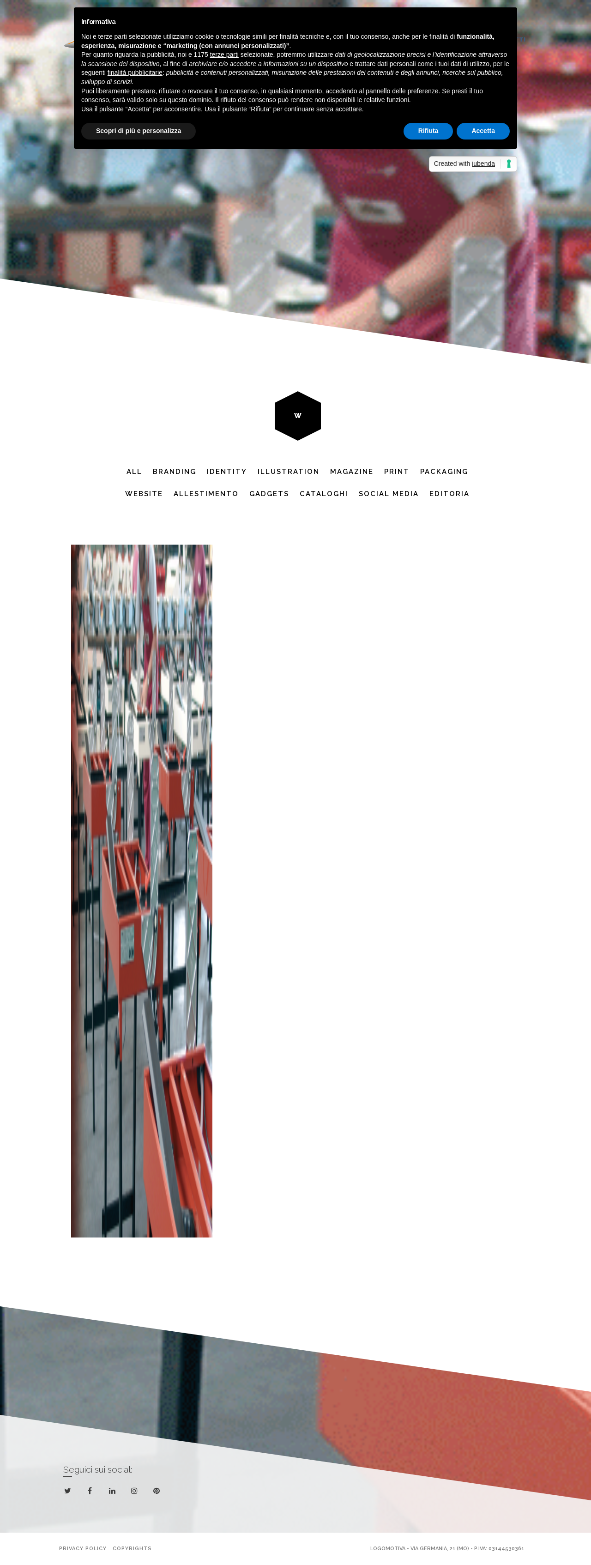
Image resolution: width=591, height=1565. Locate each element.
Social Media (389, 494)
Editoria (449, 494)
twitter (69, 1492)
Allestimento (206, 494)
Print (397, 471)
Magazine (352, 471)
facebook (91, 1491)
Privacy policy (83, 1549)
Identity (227, 471)
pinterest (158, 1492)
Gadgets (269, 494)
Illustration (289, 471)
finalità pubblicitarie (135, 72)
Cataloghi (324, 494)
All (134, 471)
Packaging (444, 471)
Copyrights (132, 1549)
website (144, 494)
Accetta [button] (483, 130)
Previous (168, 186)
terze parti (224, 54)
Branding (174, 471)
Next (423, 186)
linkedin (113, 1492)
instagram (136, 1491)
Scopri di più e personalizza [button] (138, 130)
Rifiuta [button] (428, 130)
